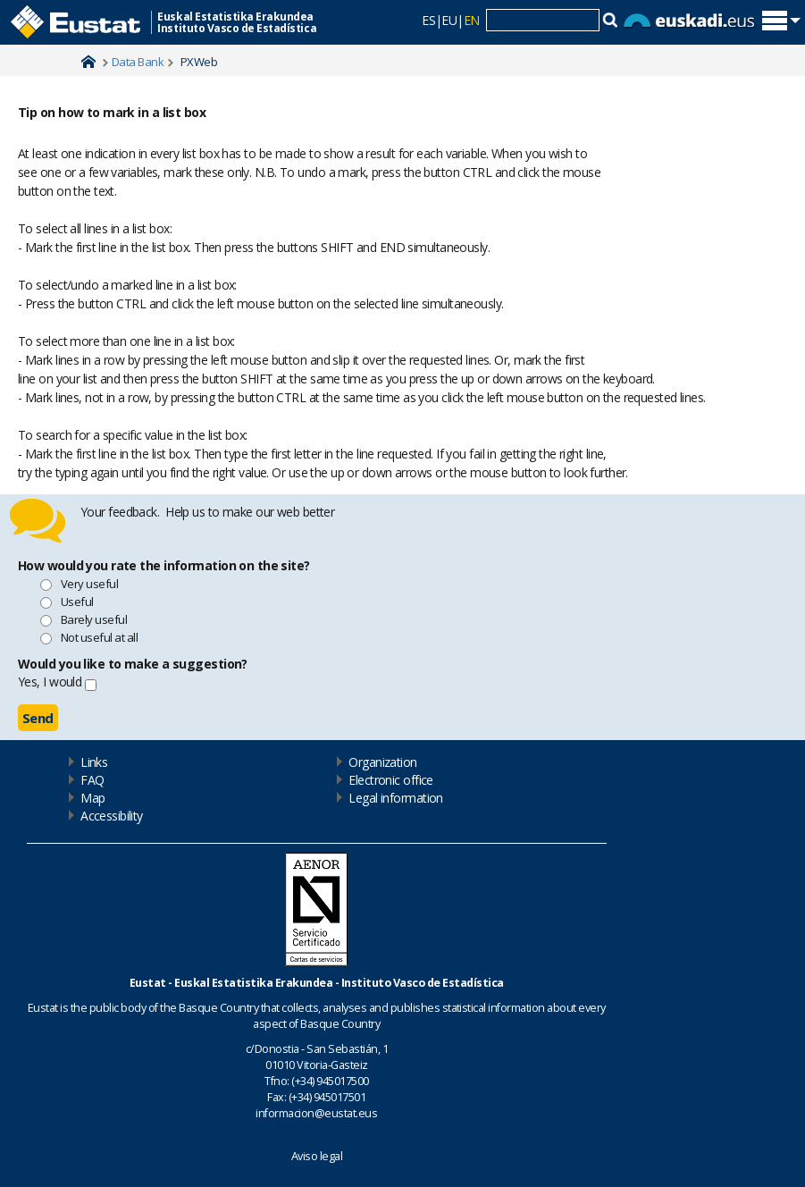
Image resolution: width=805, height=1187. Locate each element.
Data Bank (138, 62)
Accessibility (111, 815)
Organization (382, 761)
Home (88, 62)
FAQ (92, 779)
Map (92, 797)
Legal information (395, 797)
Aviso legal (316, 1156)
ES (428, 20)
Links (93, 761)
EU (449, 20)
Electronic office (390, 779)
